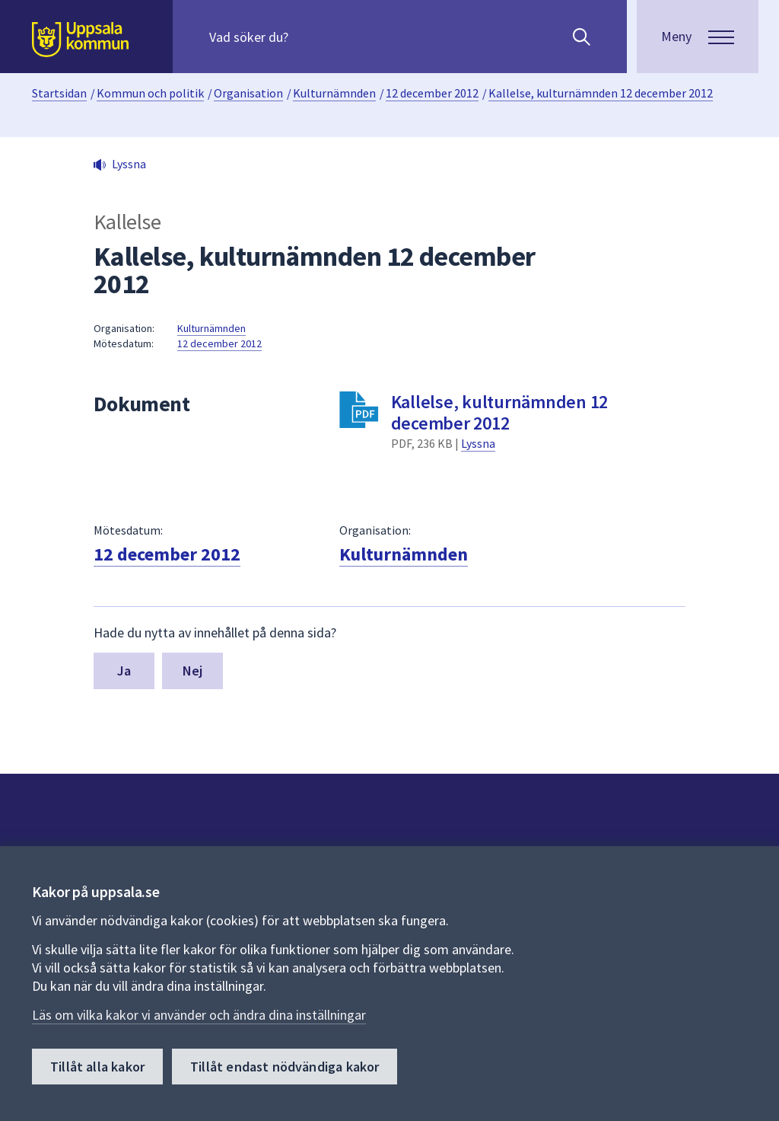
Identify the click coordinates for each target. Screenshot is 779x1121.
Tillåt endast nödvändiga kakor (284, 1066)
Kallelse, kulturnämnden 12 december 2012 (600, 93)
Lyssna (478, 443)
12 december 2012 (432, 93)
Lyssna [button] (129, 163)
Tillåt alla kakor (97, 1066)
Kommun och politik (150, 93)
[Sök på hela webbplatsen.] (307, 36)
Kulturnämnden (334, 93)
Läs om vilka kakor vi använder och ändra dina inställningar (199, 1015)
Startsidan (59, 93)
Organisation (248, 93)
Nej (193, 670)
